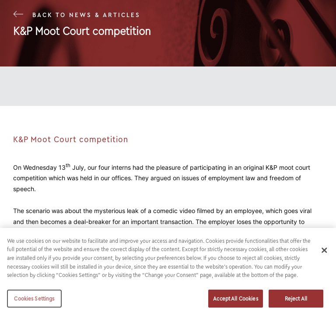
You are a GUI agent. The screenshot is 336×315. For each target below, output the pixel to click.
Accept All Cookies (235, 301)
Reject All (296, 301)
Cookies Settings (34, 301)
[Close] (324, 252)
